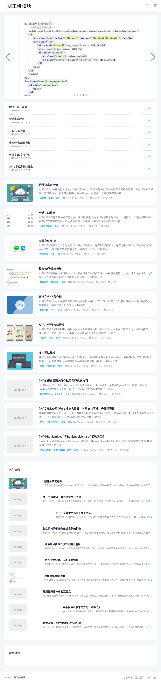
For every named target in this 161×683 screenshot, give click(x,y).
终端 (42, 366)
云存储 (43, 198)
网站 (60, 366)
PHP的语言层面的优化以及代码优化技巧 (63, 380)
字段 (53, 310)
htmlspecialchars (62, 450)
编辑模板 (55, 282)
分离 (51, 198)
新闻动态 (128, 677)
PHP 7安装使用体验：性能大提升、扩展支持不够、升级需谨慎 (77, 408)
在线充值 (44, 254)
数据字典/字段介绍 (19, 154)
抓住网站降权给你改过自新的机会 (62, 528)
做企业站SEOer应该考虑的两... (62, 560)
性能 (42, 422)
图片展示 (139, 677)
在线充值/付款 (17, 130)
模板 (64, 282)
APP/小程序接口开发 (21, 166)
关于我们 (151, 677)
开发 (58, 338)
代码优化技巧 (46, 394)
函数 (76, 450)
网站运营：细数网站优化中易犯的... (63, 623)
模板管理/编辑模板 (19, 142)
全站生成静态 (16, 118)
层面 (67, 394)
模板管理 (44, 282)
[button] (74, 95)
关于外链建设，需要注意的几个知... (63, 497)
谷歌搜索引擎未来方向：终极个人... (83, 607)
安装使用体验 (53, 422)
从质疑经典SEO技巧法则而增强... (64, 544)
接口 (51, 338)
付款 (53, 254)
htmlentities (45, 450)
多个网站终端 (47, 352)
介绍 (60, 310)
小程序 (43, 338)
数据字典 (44, 310)
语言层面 (58, 394)
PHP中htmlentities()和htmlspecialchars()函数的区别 (72, 436)
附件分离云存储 (18, 107)
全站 (57, 226)
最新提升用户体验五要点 (57, 591)
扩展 (64, 422)
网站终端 (51, 366)
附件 (58, 198)
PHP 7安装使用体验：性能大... (73, 512)
